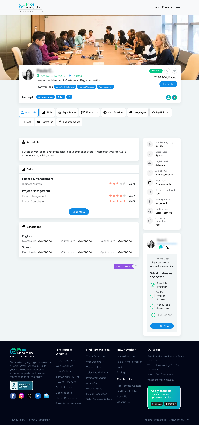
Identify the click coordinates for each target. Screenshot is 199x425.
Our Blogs (153, 349)
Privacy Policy (17, 419)
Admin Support (64, 387)
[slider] (117, 184)
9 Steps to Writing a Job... (161, 379)
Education (89, 112)
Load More (79, 211)
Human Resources (66, 397)
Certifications (113, 112)
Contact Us (123, 401)
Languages (137, 112)
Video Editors (63, 371)
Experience (67, 112)
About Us (122, 396)
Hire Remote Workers (129, 385)
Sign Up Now (162, 325)
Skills (47, 112)
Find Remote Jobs (98, 349)
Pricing (121, 372)
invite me (168, 84)
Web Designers (64, 365)
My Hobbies (161, 112)
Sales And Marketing (67, 376)
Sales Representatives (68, 403)
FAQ (119, 367)
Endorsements (69, 121)
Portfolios (45, 121)
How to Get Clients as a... (161, 374)
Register (167, 6)
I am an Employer (126, 356)
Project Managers (66, 381)
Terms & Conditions (39, 419)
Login (155, 6)
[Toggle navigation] (178, 7)
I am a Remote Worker (129, 361)
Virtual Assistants (65, 360)
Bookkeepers (64, 392)
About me (28, 112)
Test (26, 121)
